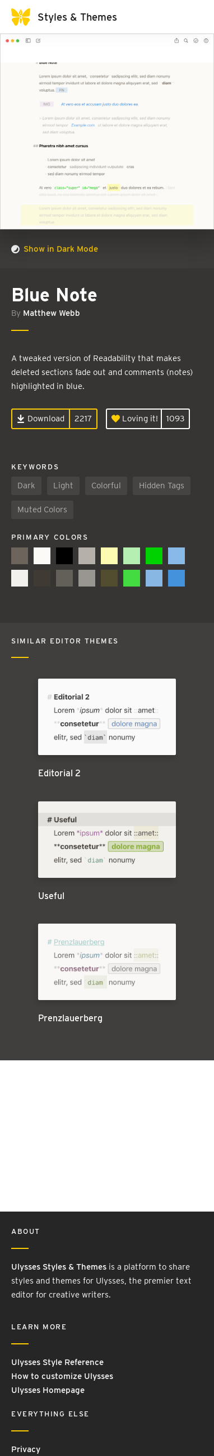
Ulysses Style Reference (57, 1362)
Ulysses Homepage (48, 1390)
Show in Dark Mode (54, 249)
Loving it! (134, 419)
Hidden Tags (161, 485)
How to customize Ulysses (62, 1376)
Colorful (106, 485)
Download (40, 419)
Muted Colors (42, 509)
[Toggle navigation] (191, 17)
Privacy (25, 1449)
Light (63, 485)
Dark (26, 485)
